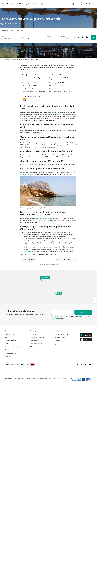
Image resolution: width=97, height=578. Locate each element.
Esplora (43, 4)
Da (3, 36)
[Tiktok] (86, 364)
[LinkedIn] (90, 364)
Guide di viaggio (10, 340)
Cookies (29, 378)
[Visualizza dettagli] (43, 314)
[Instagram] (81, 364)
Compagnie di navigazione (13, 350)
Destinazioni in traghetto (13, 347)
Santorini (41, 247)
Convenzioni (34, 340)
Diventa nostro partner (37, 337)
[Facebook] (77, 364)
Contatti (58, 340)
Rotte (14, 59)
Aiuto (67, 4)
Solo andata (4, 30)
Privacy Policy (83, 316)
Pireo (52, 112)
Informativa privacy (38, 378)
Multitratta (20, 30)
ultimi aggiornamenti (29, 174)
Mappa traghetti (10, 353)
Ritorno (12, 30)
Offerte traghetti (23, 4)
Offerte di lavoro (35, 347)
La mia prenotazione (54, 4)
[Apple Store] (86, 339)
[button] (29, 259)
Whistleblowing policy (51, 378)
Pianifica (35, 4)
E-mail (54, 311)
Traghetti (7, 59)
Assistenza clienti (60, 337)
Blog (6, 337)
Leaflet (95, 303)
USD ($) (81, 4)
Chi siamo (33, 334)
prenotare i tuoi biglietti (44, 218)
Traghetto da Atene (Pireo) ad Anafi (28, 59)
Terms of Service (55, 318)
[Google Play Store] (86, 335)
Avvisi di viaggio (60, 345)
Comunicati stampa (36, 344)
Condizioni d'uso (21, 378)
